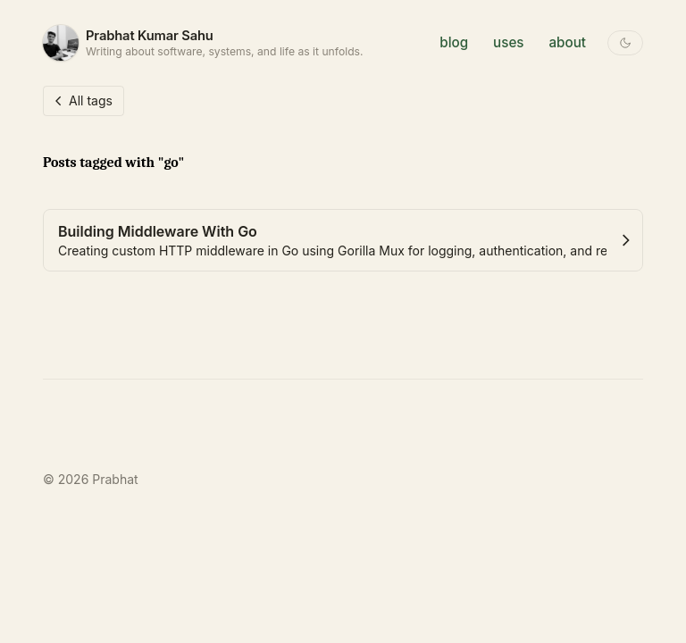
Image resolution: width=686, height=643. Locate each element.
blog (453, 42)
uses (508, 42)
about (568, 42)
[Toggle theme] (625, 42)
